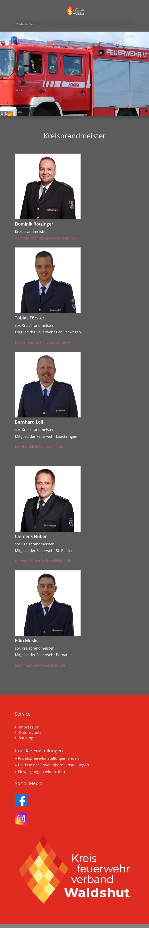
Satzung (26, 737)
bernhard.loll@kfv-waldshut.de (41, 446)
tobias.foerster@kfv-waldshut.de (43, 342)
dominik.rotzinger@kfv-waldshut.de (45, 238)
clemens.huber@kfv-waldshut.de (43, 560)
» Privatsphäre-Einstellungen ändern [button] (48, 758)
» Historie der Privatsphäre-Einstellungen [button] (52, 764)
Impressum (29, 727)
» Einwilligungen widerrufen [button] (40, 771)
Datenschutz (30, 732)
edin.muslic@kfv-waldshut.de (40, 665)
